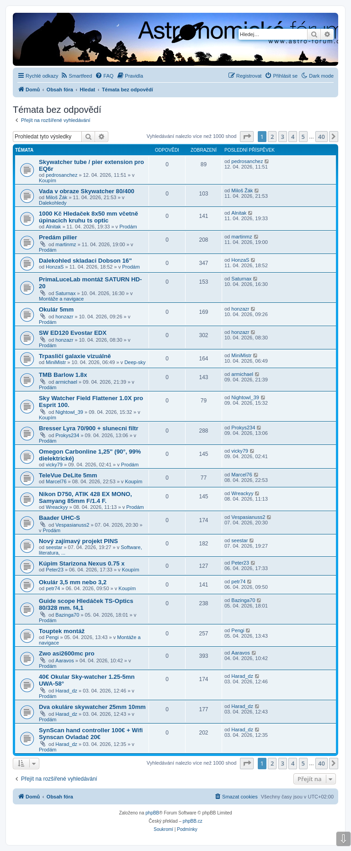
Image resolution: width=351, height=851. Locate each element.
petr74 (53, 588)
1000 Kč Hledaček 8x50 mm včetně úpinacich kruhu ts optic (88, 217)
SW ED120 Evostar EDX (72, 332)
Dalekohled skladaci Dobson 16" (85, 260)
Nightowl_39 (69, 412)
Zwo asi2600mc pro (67, 653)
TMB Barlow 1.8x (63, 374)
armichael (66, 382)
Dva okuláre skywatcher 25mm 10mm (92, 706)
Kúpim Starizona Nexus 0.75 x (82, 563)
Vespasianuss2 (72, 525)
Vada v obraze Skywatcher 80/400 (86, 191)
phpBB (152, 812)
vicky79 (54, 464)
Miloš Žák (56, 197)
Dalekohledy (53, 203)
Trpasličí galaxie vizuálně (75, 356)
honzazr (64, 316)
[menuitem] (76, 75)
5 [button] (303, 136)
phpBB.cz (192, 821)
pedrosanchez (61, 175)
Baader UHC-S (59, 517)
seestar (54, 547)
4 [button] (292, 136)
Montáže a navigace (61, 298)
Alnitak (53, 226)
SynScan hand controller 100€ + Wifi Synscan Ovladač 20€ (91, 733)
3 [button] (282, 136)
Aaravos (64, 660)
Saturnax (65, 293)
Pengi (52, 637)
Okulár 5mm (56, 309)
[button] (247, 136)
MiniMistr (56, 362)
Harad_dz (66, 690)
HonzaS (55, 267)
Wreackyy (57, 507)
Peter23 (55, 569)
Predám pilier (58, 237)
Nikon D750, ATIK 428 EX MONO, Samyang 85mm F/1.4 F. (85, 497)
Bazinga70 (67, 615)
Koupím (47, 180)
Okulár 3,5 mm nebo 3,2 (72, 582)
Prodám (128, 226)
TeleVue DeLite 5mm (68, 475)
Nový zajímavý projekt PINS (78, 541)
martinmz (65, 244)
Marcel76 (56, 481)
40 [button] (321, 136)
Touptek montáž (62, 631)
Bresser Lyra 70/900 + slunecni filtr (88, 428)
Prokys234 (67, 435)
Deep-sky (134, 362)
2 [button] (272, 136)
